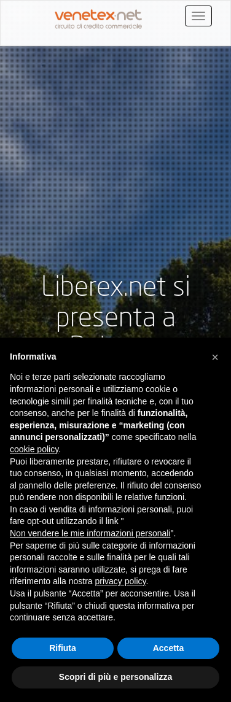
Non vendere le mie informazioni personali (90, 533)
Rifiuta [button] (62, 648)
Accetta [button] (168, 648)
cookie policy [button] (34, 449)
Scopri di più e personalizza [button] (115, 677)
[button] (215, 357)
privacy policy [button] (120, 581)
